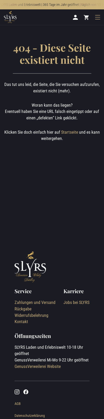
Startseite (69, 132)
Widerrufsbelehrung (31, 315)
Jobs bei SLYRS (76, 302)
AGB (18, 404)
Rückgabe (23, 308)
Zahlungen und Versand (35, 302)
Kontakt (21, 321)
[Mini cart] (86, 17)
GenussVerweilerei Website (38, 366)
